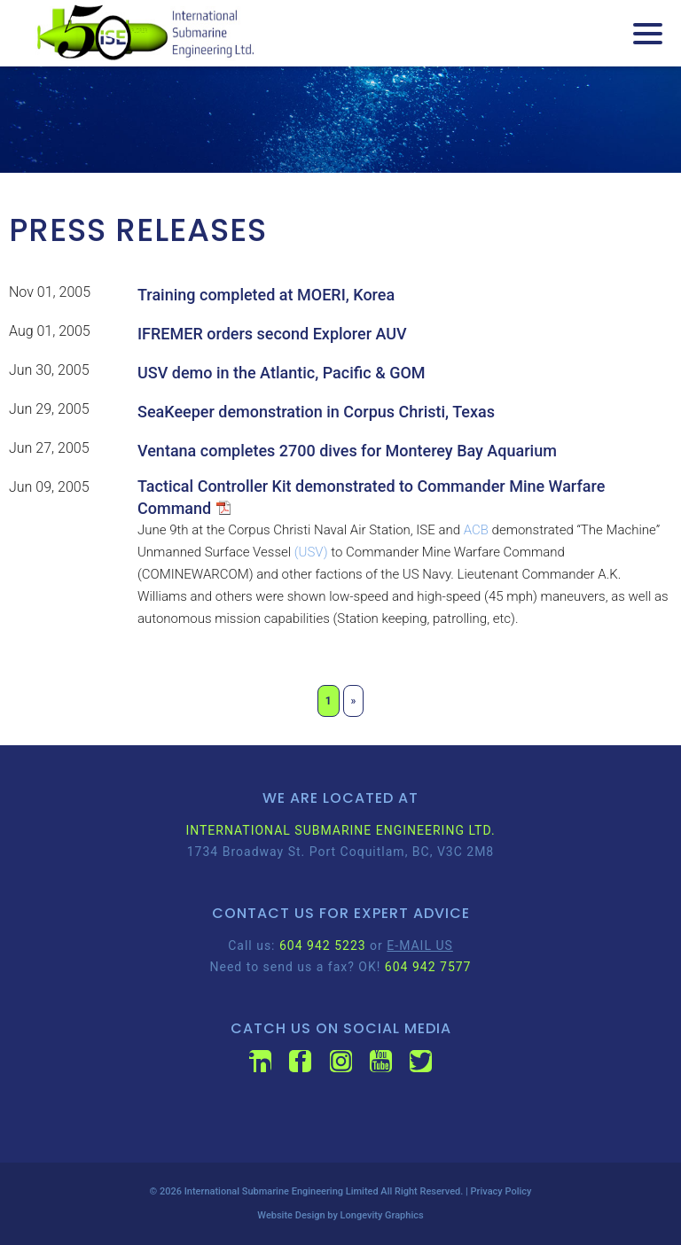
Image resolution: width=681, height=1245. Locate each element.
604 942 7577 (428, 967)
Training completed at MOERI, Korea (266, 294)
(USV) (311, 552)
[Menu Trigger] (647, 33)
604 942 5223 (322, 945)
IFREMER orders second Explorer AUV (272, 333)
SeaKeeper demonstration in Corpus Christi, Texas (316, 411)
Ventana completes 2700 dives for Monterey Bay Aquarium (347, 450)
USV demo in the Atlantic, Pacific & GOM (281, 372)
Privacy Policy (501, 1191)
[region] (340, 119)
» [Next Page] (353, 701)
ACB (476, 530)
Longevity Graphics (382, 1215)
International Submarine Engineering (263, 1191)
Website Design (291, 1215)
